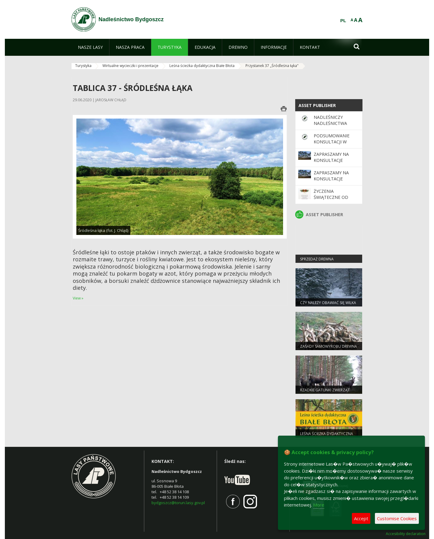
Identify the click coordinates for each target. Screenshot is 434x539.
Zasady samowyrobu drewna (328, 346)
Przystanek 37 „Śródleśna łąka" (272, 65)
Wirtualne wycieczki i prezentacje (130, 65)
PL (343, 20)
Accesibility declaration (406, 534)
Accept (361, 518)
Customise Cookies (397, 518)
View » (78, 298)
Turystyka (83, 65)
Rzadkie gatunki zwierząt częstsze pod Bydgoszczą (325, 392)
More (318, 505)
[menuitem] (90, 47)
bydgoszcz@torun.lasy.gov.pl (178, 502)
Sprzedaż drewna (317, 259)
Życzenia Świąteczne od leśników (331, 197)
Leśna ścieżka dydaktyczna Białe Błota (202, 65)
